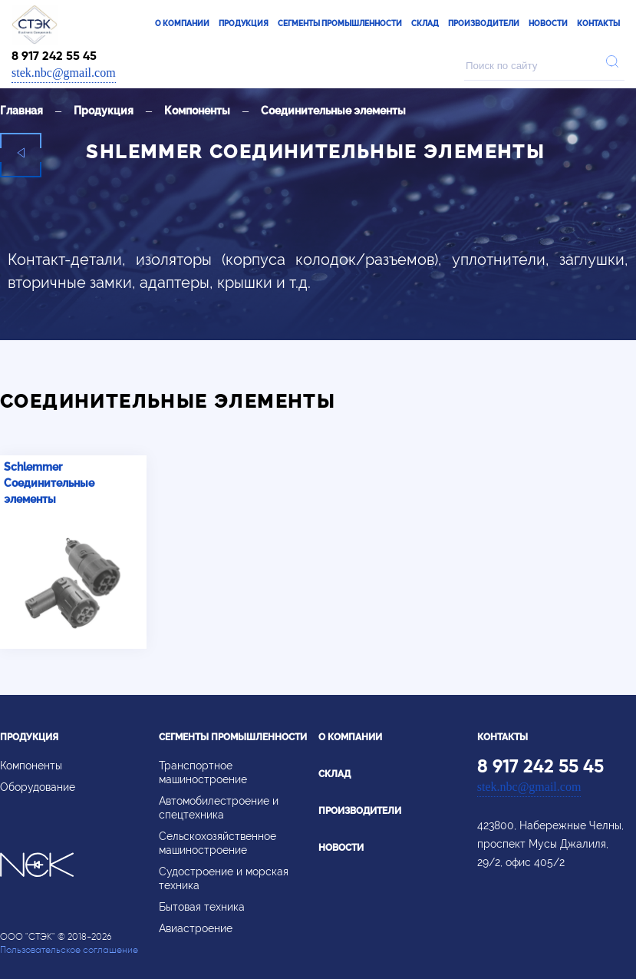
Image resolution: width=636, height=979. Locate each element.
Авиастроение (195, 928)
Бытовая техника (202, 907)
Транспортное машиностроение (203, 772)
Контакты (598, 23)
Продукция (244, 23)
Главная (21, 110)
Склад (425, 23)
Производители (483, 23)
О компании (182, 23)
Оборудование (37, 787)
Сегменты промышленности (340, 23)
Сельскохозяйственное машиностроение (217, 843)
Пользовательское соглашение (69, 949)
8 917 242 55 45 (54, 56)
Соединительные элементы (333, 110)
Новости (548, 23)
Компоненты (197, 110)
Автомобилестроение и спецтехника (218, 808)
